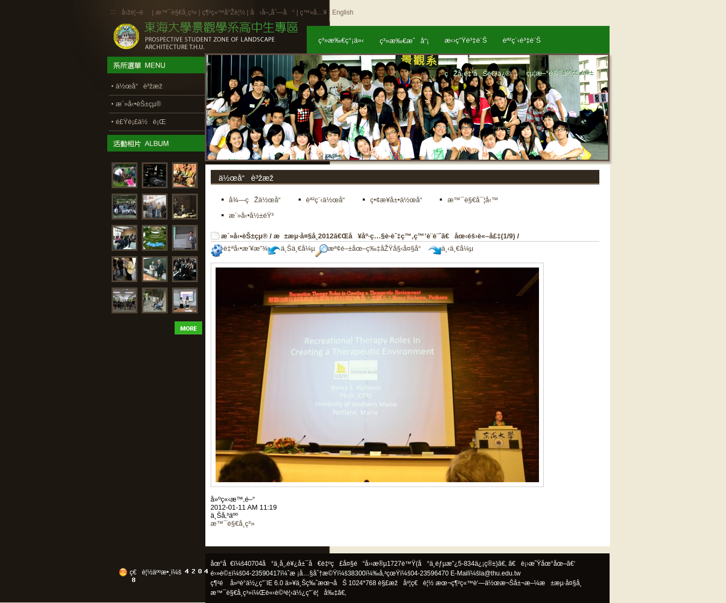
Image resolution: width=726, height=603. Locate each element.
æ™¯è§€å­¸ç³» (176, 12)
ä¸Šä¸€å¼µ (291, 248)
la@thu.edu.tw (500, 573)
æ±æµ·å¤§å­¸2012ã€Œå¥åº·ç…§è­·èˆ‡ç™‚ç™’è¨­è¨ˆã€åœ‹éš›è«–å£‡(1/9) (394, 236)
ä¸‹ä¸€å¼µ (450, 248)
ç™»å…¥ (313, 12)
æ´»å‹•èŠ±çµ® (244, 236)
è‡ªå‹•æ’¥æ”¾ (239, 248)
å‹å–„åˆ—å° (272, 12)
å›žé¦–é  (136, 12)
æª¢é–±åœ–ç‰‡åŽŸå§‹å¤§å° (371, 248)
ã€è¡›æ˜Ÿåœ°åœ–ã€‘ (541, 563)
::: (113, 12)
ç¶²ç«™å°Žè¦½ (223, 12)
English (342, 12)
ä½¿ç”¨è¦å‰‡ (315, 593)
